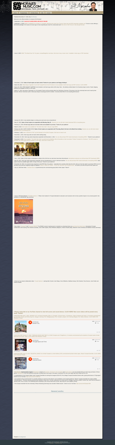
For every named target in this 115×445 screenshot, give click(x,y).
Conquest (23, 226)
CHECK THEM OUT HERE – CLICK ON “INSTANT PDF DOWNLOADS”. (57, 165)
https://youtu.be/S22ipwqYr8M (83, 383)
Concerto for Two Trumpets (56, 372)
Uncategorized (22, 436)
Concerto (47, 372)
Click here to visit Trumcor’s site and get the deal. (73, 24)
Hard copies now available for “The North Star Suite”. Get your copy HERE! (40, 126)
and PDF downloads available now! (77, 23)
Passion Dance (68, 372)
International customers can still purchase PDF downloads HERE (84, 158)
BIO (42, 12)
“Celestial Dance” (31, 167)
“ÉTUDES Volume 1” (33, 195)
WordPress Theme (58, 442)
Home (15, 12)
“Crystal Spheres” (39, 281)
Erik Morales (34, 16)
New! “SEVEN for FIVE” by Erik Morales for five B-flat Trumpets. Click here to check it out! (44, 132)
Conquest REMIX (33, 226)
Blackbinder (18, 372)
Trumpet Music (23, 12)
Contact (48, 12)
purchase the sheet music (79, 226)
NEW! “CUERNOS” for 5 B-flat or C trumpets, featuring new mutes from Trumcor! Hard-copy (47, 23)
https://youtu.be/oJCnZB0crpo (33, 376)
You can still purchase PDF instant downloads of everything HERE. (71, 137)
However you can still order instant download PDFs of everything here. (68, 122)
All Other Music (34, 12)
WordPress (51, 442)
